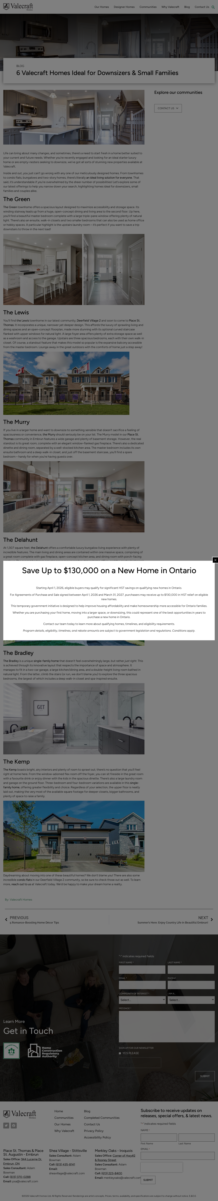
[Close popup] (215, 560)
